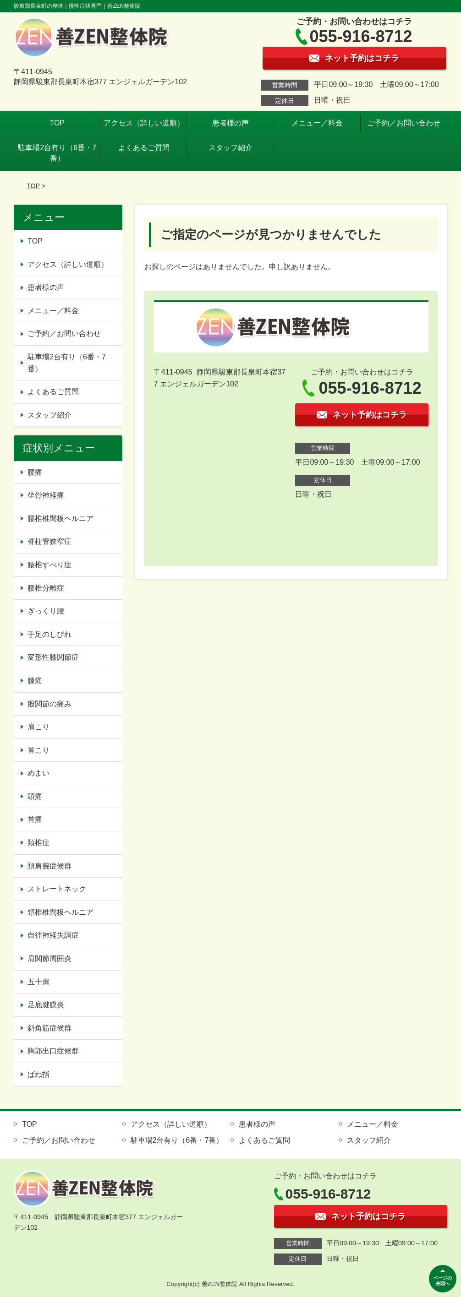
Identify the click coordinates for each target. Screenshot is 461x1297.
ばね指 (38, 1074)
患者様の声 (230, 123)
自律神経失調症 (53, 935)
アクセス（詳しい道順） (144, 123)
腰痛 (34, 472)
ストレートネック (56, 889)
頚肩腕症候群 (49, 866)
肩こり (38, 727)
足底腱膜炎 (45, 1005)
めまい (38, 773)
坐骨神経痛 (45, 495)
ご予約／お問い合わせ (403, 123)
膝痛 (34, 680)
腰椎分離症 (45, 588)
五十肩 (38, 982)
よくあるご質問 (144, 148)
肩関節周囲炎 (49, 958)
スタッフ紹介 (230, 148)
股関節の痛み (49, 704)
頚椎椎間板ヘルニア (60, 912)
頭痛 (34, 796)
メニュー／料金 (317, 123)
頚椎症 (38, 843)
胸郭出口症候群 (53, 1051)
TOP (57, 123)
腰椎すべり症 (49, 565)
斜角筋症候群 (49, 1028)
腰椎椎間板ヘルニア (60, 518)
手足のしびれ (49, 634)
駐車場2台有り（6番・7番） (57, 153)
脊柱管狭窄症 (49, 541)
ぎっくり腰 (45, 611)
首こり (38, 750)
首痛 (34, 819)
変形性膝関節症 (53, 657)
